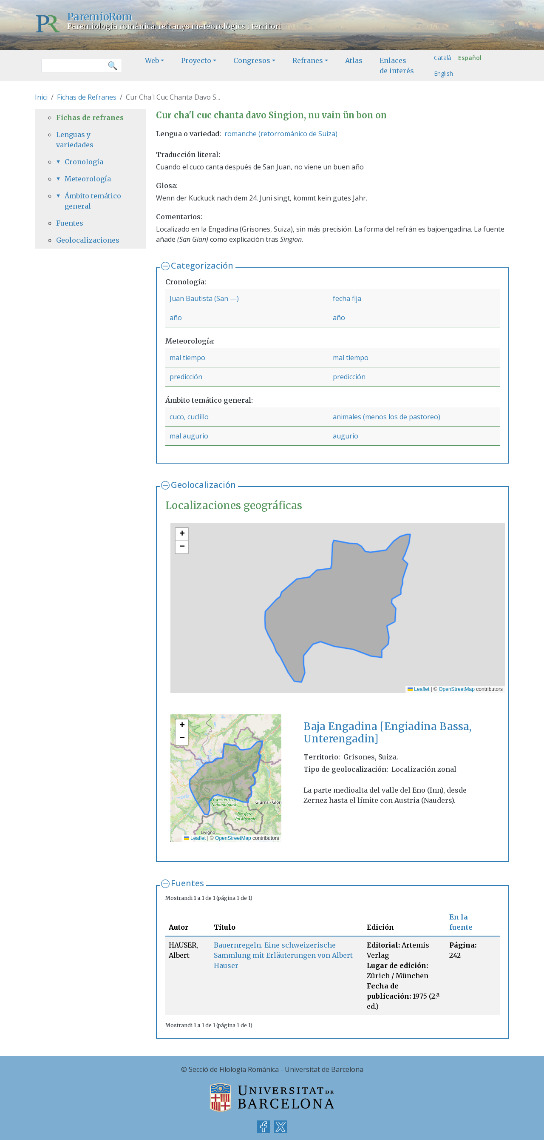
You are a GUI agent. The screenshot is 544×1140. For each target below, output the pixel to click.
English (443, 73)
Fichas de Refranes (86, 97)
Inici (41, 97)
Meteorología (88, 179)
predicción (186, 376)
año (176, 317)
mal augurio (189, 436)
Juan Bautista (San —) (204, 298)
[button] (182, 534)
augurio (345, 436)
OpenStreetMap (457, 689)
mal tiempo (187, 357)
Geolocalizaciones (87, 240)
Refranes (307, 60)
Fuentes (187, 883)
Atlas (354, 60)
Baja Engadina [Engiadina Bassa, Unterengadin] (387, 732)
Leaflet (418, 689)
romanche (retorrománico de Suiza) (280, 133)
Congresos (251, 60)
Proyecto (196, 60)
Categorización (202, 265)
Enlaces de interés (397, 65)
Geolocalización (203, 484)
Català (442, 58)
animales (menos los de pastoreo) (386, 416)
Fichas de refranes (90, 117)
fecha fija (347, 298)
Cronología (84, 162)
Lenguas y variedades (75, 139)
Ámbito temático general (93, 201)
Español (470, 58)
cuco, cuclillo (189, 416)
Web (152, 60)
